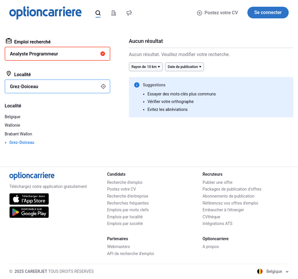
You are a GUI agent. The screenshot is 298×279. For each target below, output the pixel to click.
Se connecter (268, 12)
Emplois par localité (125, 217)
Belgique (12, 116)
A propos (211, 246)
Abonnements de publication (228, 196)
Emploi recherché (28, 41)
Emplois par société (125, 223)
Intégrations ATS (218, 223)
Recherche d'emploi (124, 182)
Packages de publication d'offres (232, 189)
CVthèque (211, 217)
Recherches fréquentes (128, 203)
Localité (18, 74)
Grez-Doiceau (21, 142)
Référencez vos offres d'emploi (230, 203)
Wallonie (12, 125)
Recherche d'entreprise (127, 196)
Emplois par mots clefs (128, 209)
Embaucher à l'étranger (223, 209)
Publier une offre (218, 182)
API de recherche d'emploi (130, 253)
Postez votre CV (217, 12)
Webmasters (118, 246)
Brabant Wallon (18, 134)
